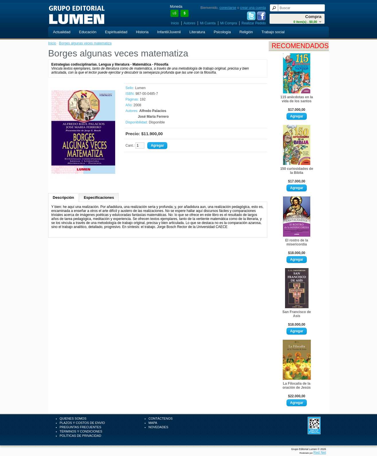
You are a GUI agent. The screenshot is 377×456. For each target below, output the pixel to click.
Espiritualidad (116, 32)
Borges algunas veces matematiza (85, 43)
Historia (142, 32)
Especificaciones (99, 197)
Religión (246, 32)
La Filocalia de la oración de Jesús (296, 386)
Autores (189, 23)
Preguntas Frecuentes (80, 427)
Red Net (319, 453)
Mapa (152, 422)
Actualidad (61, 32)
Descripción (63, 197)
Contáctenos (160, 418)
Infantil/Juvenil (169, 32)
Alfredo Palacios (152, 111)
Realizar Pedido (253, 23)
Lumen (140, 88)
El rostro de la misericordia (296, 242)
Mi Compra (228, 23)
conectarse (227, 8)
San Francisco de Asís (296, 314)
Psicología (222, 32)
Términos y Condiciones (81, 431)
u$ (174, 13)
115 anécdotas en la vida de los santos (296, 99)
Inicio (175, 23)
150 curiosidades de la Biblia (296, 171)
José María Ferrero (153, 117)
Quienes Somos (73, 418)
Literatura (197, 32)
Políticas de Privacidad (80, 435)
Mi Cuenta (208, 23)
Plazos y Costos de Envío (82, 422)
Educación (88, 32)
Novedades (158, 427)
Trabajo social (273, 32)
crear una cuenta (253, 8)
